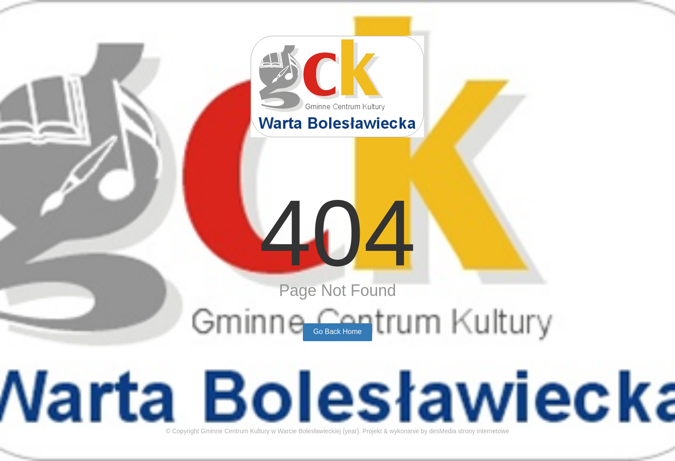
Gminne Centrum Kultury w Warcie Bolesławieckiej (271, 431)
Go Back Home (337, 331)
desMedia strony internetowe (469, 431)
